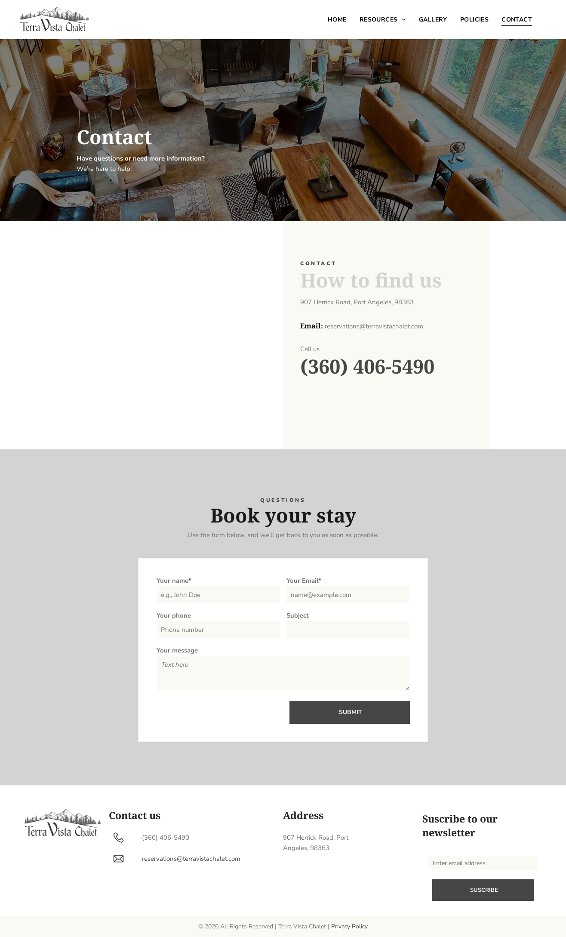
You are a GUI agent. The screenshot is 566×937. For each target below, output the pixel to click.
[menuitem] (337, 19)
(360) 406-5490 (367, 366)
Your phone (174, 615)
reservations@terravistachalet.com (191, 858)
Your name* (174, 580)
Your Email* (303, 580)
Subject (297, 615)
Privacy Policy (349, 926)
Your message (177, 650)
